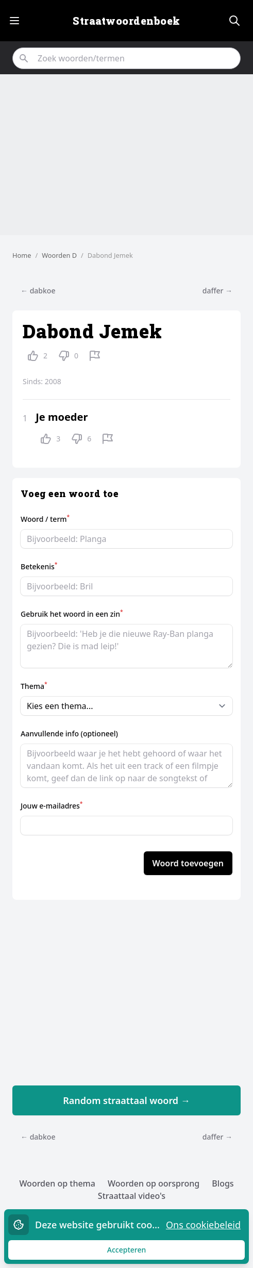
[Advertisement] (126, 155)
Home (21, 255)
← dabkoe (38, 290)
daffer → (217, 290)
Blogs (222, 1183)
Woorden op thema (57, 1183)
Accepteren (136, 1252)
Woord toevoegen (188, 863)
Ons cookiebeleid (203, 1224)
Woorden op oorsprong (153, 1183)
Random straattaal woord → (126, 1100)
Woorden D (59, 255)
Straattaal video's (131, 1195)
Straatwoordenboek (126, 20)
